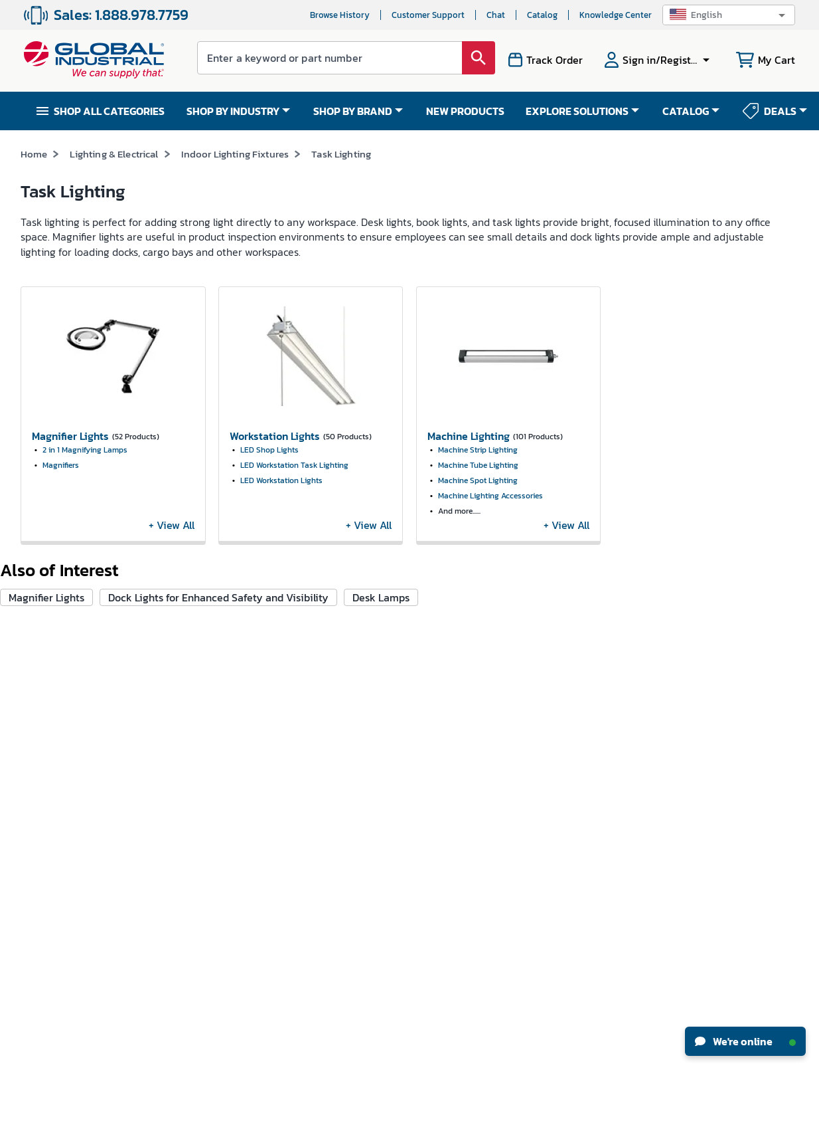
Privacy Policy (446, 1114)
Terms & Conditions (382, 1114)
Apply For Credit (185, 802)
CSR (29, 778)
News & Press (46, 729)
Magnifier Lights (46, 597)
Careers (36, 704)
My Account (176, 704)
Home (34, 153)
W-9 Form (173, 876)
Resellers (303, 792)
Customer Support (428, 15)
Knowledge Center (615, 15)
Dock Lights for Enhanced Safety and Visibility (218, 597)
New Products (444, 729)
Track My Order (183, 753)
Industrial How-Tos (455, 778)
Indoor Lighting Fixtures (235, 153)
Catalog (542, 15)
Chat (495, 15)
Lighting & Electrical (114, 153)
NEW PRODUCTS (465, 111)
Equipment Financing (461, 802)
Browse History (340, 15)
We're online (745, 1041)
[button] (728, 15)
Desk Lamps (381, 597)
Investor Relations (57, 753)
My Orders (173, 729)
